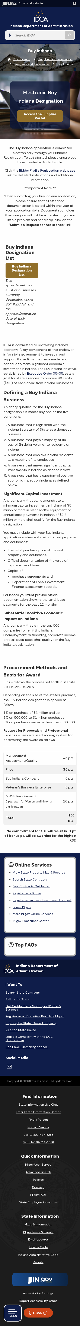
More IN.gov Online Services (33, 914)
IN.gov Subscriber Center (31, 921)
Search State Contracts (30, 879)
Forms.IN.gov (22, 907)
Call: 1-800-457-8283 (38, 1135)
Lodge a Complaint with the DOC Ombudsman (29, 1038)
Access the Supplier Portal (40, 115)
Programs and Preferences (32, 64)
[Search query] (38, 35)
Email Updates (38, 1239)
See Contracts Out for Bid (31, 886)
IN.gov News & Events (38, 1232)
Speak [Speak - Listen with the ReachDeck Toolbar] (37, 1313)
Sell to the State (17, 999)
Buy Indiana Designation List (22, 270)
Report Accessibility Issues (38, 1301)
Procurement (21, 59)
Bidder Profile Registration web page (47, 170)
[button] (75, 3)
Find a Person (38, 1120)
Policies (38, 1180)
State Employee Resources (38, 1202)
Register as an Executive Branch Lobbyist (42, 900)
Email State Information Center (38, 1112)
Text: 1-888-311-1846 (38, 1142)
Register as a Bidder (27, 893)
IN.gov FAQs (38, 1195)
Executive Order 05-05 (45, 373)
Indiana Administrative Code (38, 1255)
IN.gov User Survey (38, 1164)
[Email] (9, 1066)
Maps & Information (38, 1224)
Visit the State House (21, 1030)
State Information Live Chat (38, 1104)
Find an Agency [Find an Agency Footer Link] (38, 1127)
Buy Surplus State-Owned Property (31, 1023)
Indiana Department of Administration (41, 26)
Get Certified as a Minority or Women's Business (33, 1007)
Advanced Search (38, 1172)
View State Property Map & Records (39, 872)
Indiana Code (38, 1247)
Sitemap (38, 1187)
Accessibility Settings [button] (38, 1293)
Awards (38, 1262)
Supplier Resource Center (55, 59)
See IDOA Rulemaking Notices (27, 1047)
